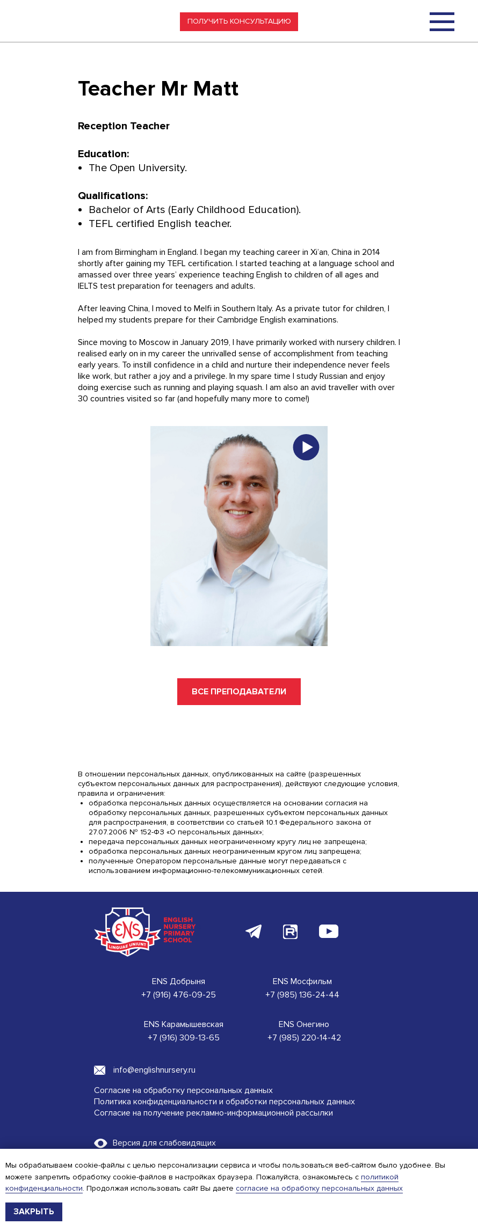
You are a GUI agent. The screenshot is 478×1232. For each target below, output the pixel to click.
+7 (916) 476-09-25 (178, 994)
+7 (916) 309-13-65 (184, 1037)
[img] (442, 21)
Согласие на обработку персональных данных (183, 1090)
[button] (239, 21)
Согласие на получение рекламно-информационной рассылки (213, 1113)
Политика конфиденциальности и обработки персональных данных (224, 1101)
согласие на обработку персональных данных (319, 1188)
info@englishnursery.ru (154, 1070)
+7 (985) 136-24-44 (302, 994)
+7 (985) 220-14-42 (304, 1037)
